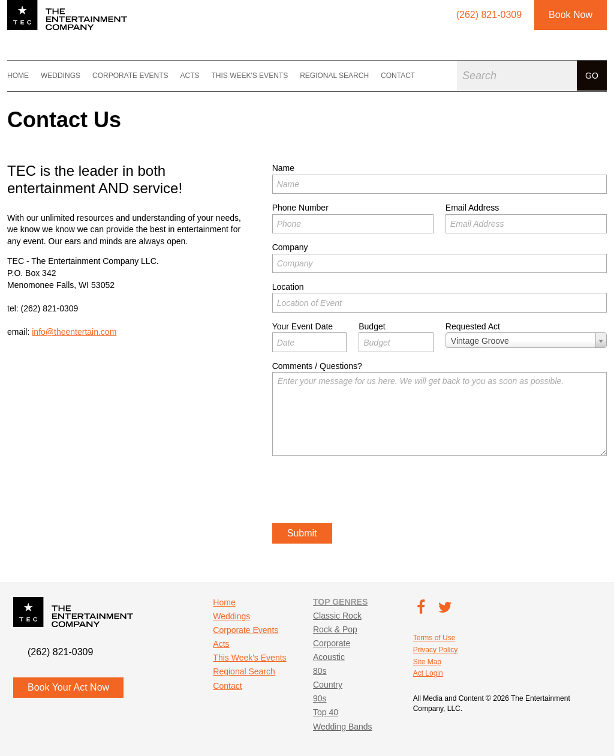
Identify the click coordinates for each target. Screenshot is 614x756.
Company (290, 247)
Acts (189, 75)
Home (18, 75)
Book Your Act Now (68, 687)
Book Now (570, 15)
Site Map (427, 662)
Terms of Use (434, 638)
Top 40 (325, 712)
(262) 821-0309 (50, 308)
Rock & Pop (335, 629)
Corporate (331, 643)
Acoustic (329, 657)
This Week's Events (249, 75)
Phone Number (300, 207)
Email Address (472, 207)
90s (320, 698)
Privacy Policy (435, 650)
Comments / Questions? (317, 366)
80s (320, 671)
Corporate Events (130, 75)
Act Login (428, 673)
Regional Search (334, 75)
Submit (302, 533)
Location (288, 287)
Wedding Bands (342, 726)
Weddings (60, 75)
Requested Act (473, 326)
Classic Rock (337, 615)
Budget (372, 326)
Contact (398, 75)
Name (283, 168)
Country (327, 684)
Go (591, 75)
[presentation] (363, 491)
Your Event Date (302, 326)
